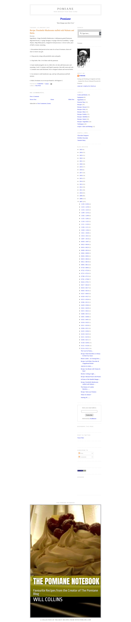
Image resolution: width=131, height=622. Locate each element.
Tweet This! (80, 438)
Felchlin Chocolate (82, 138)
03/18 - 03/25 (85, 322)
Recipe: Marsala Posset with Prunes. (91, 376)
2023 (81, 155)
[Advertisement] (84, 485)
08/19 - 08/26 (85, 259)
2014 (81, 181)
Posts (81, 453)
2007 (81, 201)
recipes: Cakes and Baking (84, 126)
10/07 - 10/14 (85, 239)
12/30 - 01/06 (85, 204)
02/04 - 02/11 (85, 340)
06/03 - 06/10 (85, 290)
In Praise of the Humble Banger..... (90, 379)
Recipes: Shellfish (82, 117)
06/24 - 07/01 (85, 282)
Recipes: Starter (81, 119)
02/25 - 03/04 (85, 331)
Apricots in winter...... (87, 366)
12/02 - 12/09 (85, 215)
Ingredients (80, 99)
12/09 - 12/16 (85, 212)
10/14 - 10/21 (85, 236)
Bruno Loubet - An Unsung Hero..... (91, 358)
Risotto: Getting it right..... (88, 374)
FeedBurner (93, 418)
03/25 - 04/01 (85, 319)
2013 (81, 184)
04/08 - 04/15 (85, 314)
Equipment (80, 97)
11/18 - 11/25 (85, 221)
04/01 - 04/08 (85, 316)
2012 (81, 187)
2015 (81, 178)
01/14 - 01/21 (85, 348)
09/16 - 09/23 (85, 247)
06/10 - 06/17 (85, 288)
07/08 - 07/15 (85, 276)
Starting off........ (85, 397)
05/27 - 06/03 (85, 293)
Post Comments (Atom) (44, 103)
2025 (81, 149)
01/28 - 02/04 (85, 342)
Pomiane (65, 8)
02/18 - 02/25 (85, 334)
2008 (81, 198)
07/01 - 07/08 (85, 279)
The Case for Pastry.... (87, 351)
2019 (81, 167)
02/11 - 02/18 (85, 337)
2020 (81, 164)
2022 (81, 158)
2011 (81, 190)
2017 (81, 172)
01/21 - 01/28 (85, 345)
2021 (81, 161)
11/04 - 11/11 (85, 227)
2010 (81, 193)
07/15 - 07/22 (85, 273)
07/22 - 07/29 (85, 270)
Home (52, 99)
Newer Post (33, 99)
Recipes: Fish (81, 109)
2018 (81, 170)
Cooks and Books (82, 95)
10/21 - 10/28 (85, 233)
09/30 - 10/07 (85, 241)
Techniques (80, 124)
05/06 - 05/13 (85, 302)
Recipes (38, 85)
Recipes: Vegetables (83, 121)
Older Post (71, 99)
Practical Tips (81, 102)
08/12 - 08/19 (85, 262)
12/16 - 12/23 (85, 210)
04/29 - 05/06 (85, 305)
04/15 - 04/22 (85, 311)
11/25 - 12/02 (85, 218)
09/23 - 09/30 (85, 244)
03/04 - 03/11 (85, 328)
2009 (81, 195)
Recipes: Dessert (82, 107)
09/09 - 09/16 (85, 250)
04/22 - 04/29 (85, 308)
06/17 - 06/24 (85, 285)
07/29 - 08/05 (85, 267)
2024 (81, 152)
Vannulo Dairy (81, 140)
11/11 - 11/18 (85, 224)
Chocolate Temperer (83, 135)
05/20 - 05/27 (85, 296)
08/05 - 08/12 (85, 264)
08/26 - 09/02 (85, 256)
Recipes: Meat (81, 112)
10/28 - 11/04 (85, 230)
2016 (81, 175)
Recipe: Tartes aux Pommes (88, 392)
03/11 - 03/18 (85, 325)
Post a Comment (34, 96)
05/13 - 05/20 (85, 299)
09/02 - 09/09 (85, 253)
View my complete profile (86, 86)
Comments (82, 457)
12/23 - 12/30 (85, 207)
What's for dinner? (86, 394)
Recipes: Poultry (82, 114)
